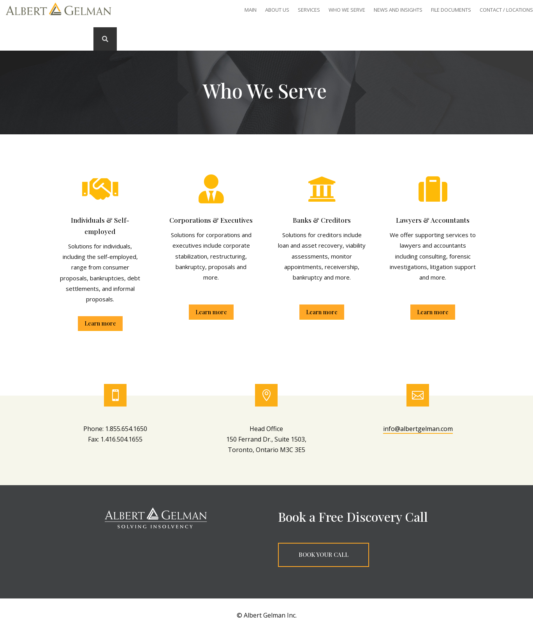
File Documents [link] (451, 10)
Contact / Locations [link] (506, 10)
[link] (58, 17)
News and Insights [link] (398, 10)
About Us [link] (277, 10)
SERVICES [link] (309, 10)
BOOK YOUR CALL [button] (323, 554)
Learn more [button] (100, 323)
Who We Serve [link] (347, 10)
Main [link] (251, 10)
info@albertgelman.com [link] (418, 428)
